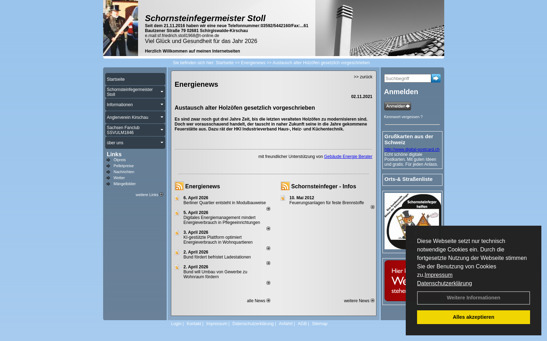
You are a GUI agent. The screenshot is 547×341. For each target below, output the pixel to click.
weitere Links (149, 195)
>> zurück (363, 76)
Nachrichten (124, 172)
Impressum (438, 275)
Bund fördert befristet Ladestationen (217, 257)
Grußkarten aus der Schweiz (409, 139)
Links (114, 154)
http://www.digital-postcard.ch (412, 149)
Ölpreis (120, 160)
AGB (302, 323)
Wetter (119, 178)
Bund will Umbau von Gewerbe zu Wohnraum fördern (216, 274)
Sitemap (319, 323)
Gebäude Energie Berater (348, 156)
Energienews (202, 186)
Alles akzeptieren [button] (473, 317)
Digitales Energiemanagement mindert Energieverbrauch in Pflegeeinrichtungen (222, 220)
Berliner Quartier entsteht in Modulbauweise (225, 202)
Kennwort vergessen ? (403, 117)
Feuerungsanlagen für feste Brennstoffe (327, 202)
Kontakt (194, 323)
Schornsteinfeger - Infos (323, 186)
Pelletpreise (124, 166)
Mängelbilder (125, 184)
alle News (258, 300)
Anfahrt (286, 323)
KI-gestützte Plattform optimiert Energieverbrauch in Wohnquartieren (218, 240)
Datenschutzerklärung (444, 283)
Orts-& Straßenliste (409, 179)
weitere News (359, 300)
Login (176, 323)
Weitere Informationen (473, 297)
